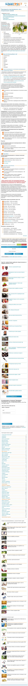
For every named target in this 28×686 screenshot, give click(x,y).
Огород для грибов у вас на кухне (15, 304)
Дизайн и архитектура (6, 448)
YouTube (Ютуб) (5, 474)
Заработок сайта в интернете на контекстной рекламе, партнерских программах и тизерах (15, 679)
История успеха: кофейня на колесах (16, 288)
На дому (3, 489)
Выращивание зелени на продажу (13, 573)
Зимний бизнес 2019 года (6, 452)
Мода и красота (5, 488)
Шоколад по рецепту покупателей (15, 385)
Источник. (25, 235)
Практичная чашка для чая (14, 369)
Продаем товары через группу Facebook (14, 596)
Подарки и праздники (6, 497)
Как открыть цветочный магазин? (13, 559)
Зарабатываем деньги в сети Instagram (14, 564)
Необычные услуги (5, 493)
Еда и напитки (4, 451)
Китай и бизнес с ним (6, 482)
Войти (25, 3)
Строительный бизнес (6, 508)
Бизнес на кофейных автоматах (13, 536)
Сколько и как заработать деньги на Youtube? (15, 665)
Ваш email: (14, 248)
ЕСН (5, 209)
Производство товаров (6, 499)
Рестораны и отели (5, 503)
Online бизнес (4, 460)
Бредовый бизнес (5, 441)
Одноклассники (5, 477)
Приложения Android (6, 469)
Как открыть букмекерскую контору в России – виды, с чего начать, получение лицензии (16, 656)
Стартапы (3, 480)
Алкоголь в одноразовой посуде (15, 266)
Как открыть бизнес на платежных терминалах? (16, 646)
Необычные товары (5, 492)
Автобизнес (4, 436)
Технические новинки (6, 511)
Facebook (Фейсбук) (5, 471)
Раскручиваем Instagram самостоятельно (15, 531)
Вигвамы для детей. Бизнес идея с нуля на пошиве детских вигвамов (15, 583)
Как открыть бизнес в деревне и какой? (14, 550)
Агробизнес (4, 437)
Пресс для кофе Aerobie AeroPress (15, 315)
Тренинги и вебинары (6, 481)
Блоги (3, 462)
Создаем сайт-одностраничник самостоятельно (16, 587)
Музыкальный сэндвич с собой (14, 374)
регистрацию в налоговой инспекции (11, 76)
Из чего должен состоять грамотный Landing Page (16, 628)
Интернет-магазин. (7, 161)
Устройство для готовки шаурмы (15, 331)
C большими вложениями (6, 434)
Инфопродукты (4, 466)
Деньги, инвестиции (5, 445)
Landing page (4, 459)
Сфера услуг (4, 510)
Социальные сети (5, 470)
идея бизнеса (5, 25)
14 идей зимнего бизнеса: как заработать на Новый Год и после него (15, 546)
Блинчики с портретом (13, 320)
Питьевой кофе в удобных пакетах (15, 390)
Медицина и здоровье (6, 485)
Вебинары (4, 463)
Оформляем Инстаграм (11, 541)
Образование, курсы (5, 495)
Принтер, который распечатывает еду (16, 342)
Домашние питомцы (5, 449)
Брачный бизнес (5, 440)
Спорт (3, 507)
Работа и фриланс (5, 500)
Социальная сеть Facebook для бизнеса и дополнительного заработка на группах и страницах (15, 624)
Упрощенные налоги (8, 220)
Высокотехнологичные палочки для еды (16, 358)
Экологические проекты (6, 517)
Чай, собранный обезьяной (14, 309)
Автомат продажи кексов (13, 379)
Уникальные (4, 515)
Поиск (25, 5)
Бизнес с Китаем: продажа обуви (13, 610)
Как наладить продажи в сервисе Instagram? (15, 578)
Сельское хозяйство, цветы (7, 504)
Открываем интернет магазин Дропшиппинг (15, 637)
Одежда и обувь (5, 496)
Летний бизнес (4, 484)
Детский (3, 447)
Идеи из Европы (5, 455)
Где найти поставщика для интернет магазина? (16, 632)
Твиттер (3, 478)
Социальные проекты (6, 506)
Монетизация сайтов (6, 467)
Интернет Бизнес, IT (5, 458)
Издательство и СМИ (6, 456)
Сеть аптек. (6, 163)
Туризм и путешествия (6, 514)
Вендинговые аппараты (6, 444)
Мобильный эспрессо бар (13, 336)
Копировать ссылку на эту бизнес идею (14, 246)
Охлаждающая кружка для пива (15, 363)
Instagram (3, 473)
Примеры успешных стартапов (13, 568)
